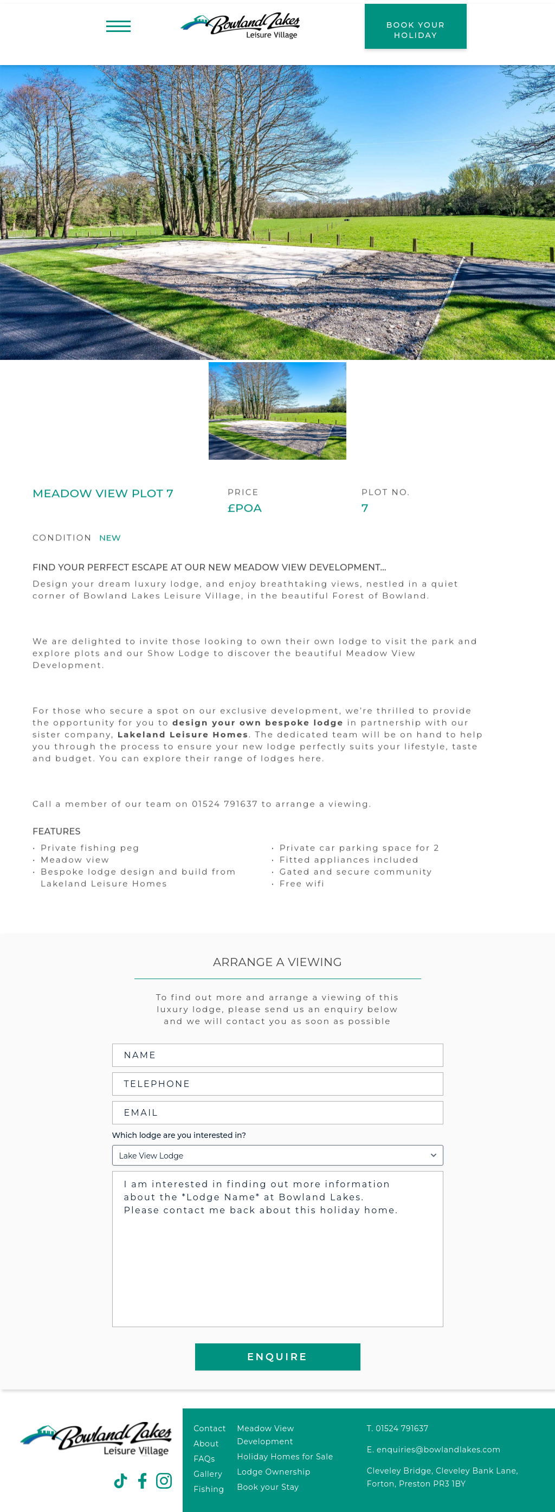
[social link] (120, 1481)
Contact (209, 1428)
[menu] (118, 26)
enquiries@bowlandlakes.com (439, 1450)
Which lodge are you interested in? (179, 1135)
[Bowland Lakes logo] (96, 1454)
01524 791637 (402, 1428)
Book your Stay (268, 1487)
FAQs (204, 1459)
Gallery (207, 1474)
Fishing (208, 1489)
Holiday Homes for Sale (285, 1457)
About (206, 1444)
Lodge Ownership (274, 1472)
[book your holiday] (416, 26)
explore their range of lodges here (233, 781)
